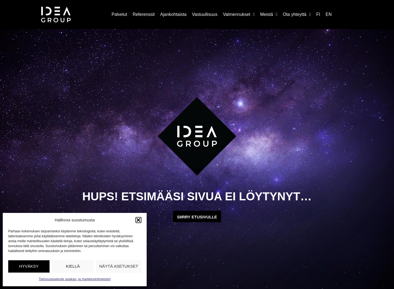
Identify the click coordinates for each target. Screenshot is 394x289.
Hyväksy (29, 266)
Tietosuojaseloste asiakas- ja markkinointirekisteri (75, 279)
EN (329, 14)
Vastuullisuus (205, 14)
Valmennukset (239, 14)
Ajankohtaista (173, 14)
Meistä (268, 14)
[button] (138, 220)
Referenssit (144, 14)
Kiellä (73, 266)
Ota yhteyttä (297, 14)
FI (318, 14)
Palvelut (119, 14)
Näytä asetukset (118, 266)
